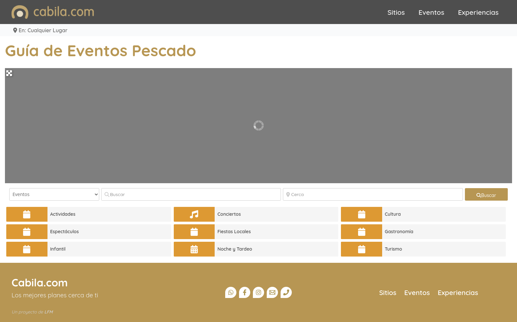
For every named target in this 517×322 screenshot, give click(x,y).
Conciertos (229, 214)
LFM (48, 311)
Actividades (63, 214)
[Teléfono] (286, 292)
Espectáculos (64, 232)
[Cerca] (373, 194)
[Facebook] (244, 292)
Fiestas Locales (234, 232)
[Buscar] (191, 194)
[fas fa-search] (486, 194)
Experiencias (478, 12)
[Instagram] (258, 292)
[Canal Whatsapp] (230, 292)
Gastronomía (399, 232)
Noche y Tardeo (234, 249)
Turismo (393, 249)
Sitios (396, 12)
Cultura (393, 214)
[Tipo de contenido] (54, 194)
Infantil (58, 249)
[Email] (272, 292)
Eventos (431, 12)
